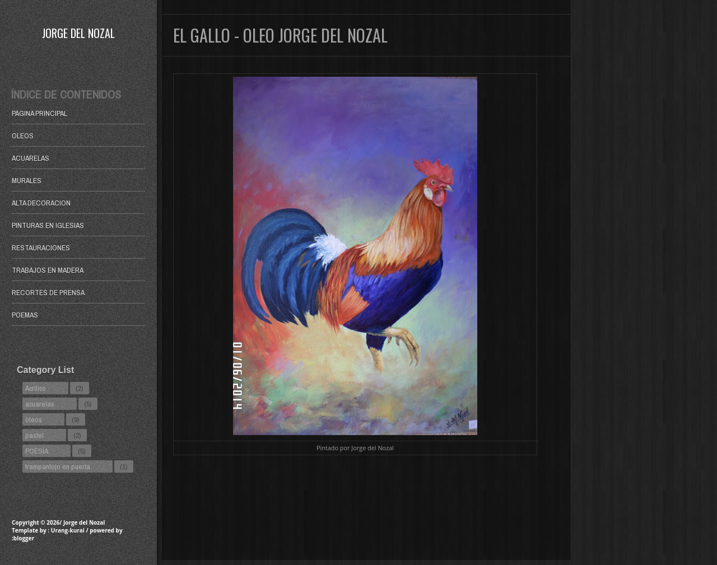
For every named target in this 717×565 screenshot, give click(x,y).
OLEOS (23, 135)
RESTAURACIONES (41, 247)
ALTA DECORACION (41, 203)
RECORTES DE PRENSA (48, 292)
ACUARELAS (30, 158)
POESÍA (36, 451)
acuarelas (39, 404)
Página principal (39, 113)
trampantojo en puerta (57, 466)
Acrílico (35, 388)
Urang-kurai (68, 530)
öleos (33, 419)
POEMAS (25, 315)
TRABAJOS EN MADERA (47, 270)
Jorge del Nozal (78, 33)
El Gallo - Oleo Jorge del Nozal (280, 35)
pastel (34, 435)
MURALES (26, 180)
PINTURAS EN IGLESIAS (48, 225)
